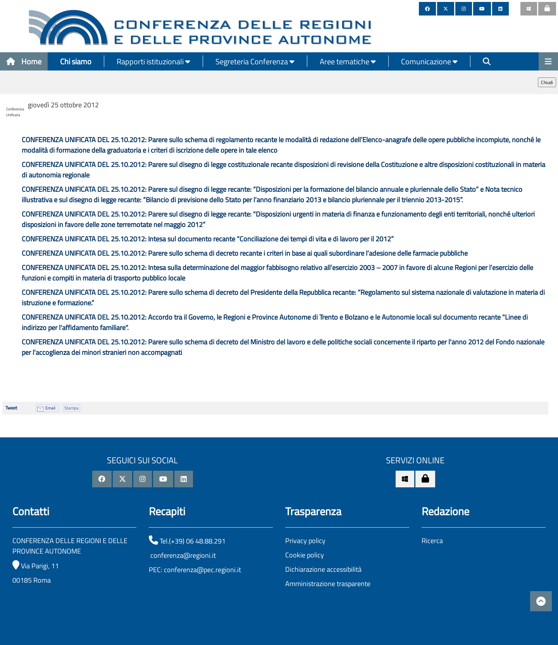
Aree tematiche (348, 61)
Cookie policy (304, 555)
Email (50, 408)
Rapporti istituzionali (153, 61)
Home (23, 61)
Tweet (11, 407)
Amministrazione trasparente (327, 583)
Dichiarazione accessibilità (323, 569)
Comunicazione (429, 61)
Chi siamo (75, 61)
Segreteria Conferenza (254, 61)
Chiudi (547, 82)
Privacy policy (305, 540)
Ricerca (432, 540)
